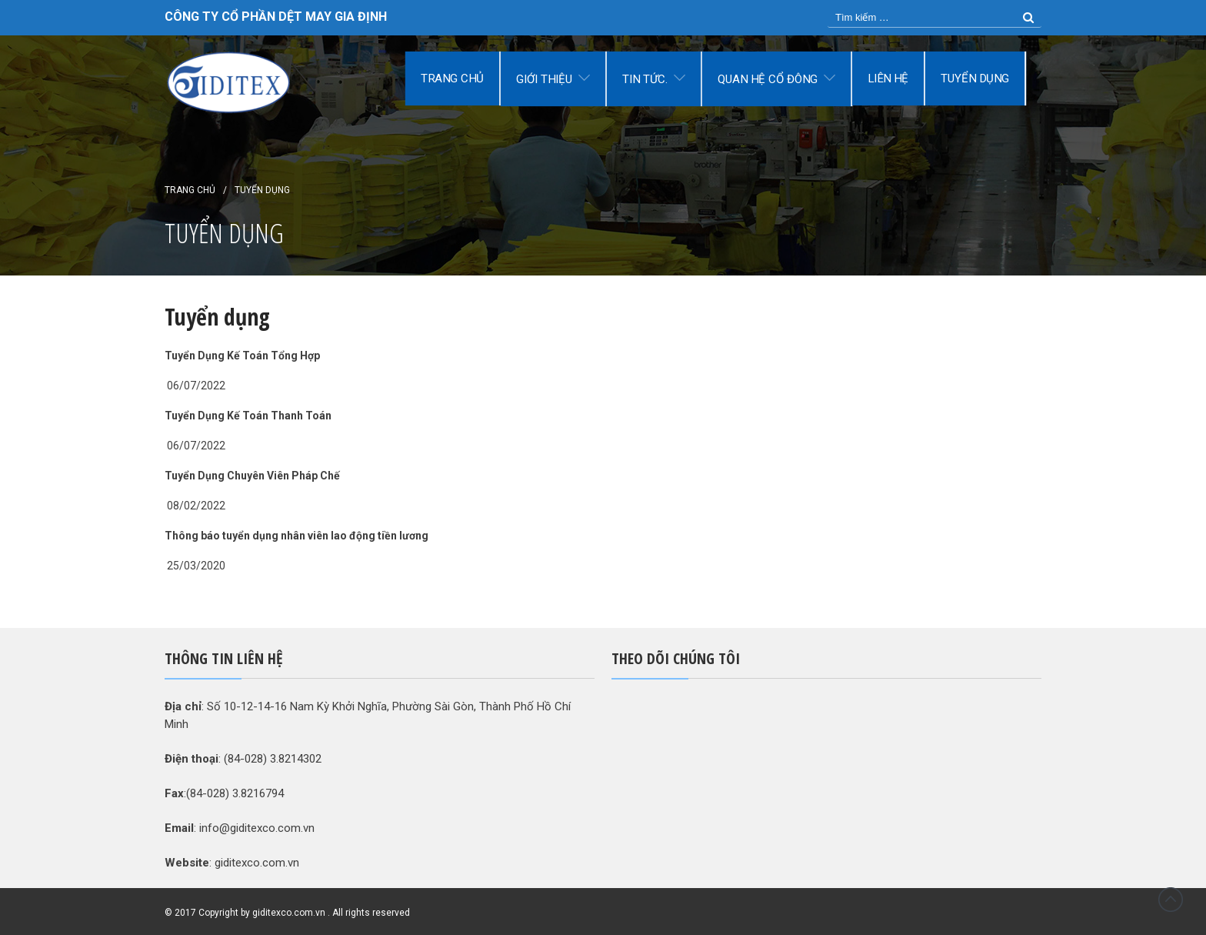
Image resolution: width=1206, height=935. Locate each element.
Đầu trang (1170, 899)
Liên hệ (888, 78)
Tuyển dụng (975, 78)
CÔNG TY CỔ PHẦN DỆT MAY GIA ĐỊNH (276, 16)
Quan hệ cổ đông (768, 79)
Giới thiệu (544, 79)
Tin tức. (645, 79)
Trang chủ (452, 78)
